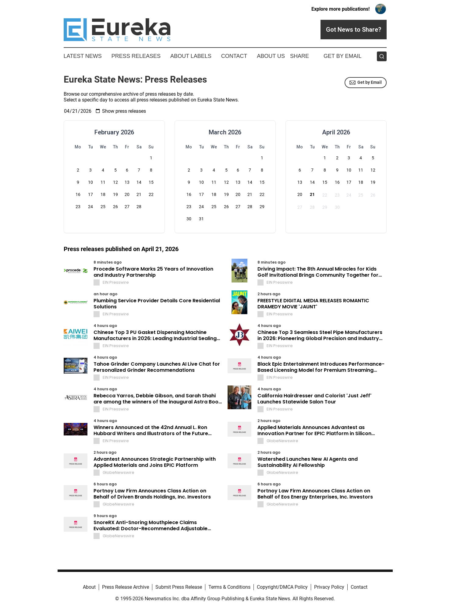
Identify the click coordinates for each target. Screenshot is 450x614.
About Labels (190, 56)
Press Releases (136, 56)
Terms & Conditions (229, 587)
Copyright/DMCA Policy (282, 587)
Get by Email (365, 83)
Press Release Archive (125, 587)
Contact (234, 56)
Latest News (83, 56)
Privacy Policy (329, 587)
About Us (271, 56)
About (89, 587)
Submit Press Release (178, 587)
